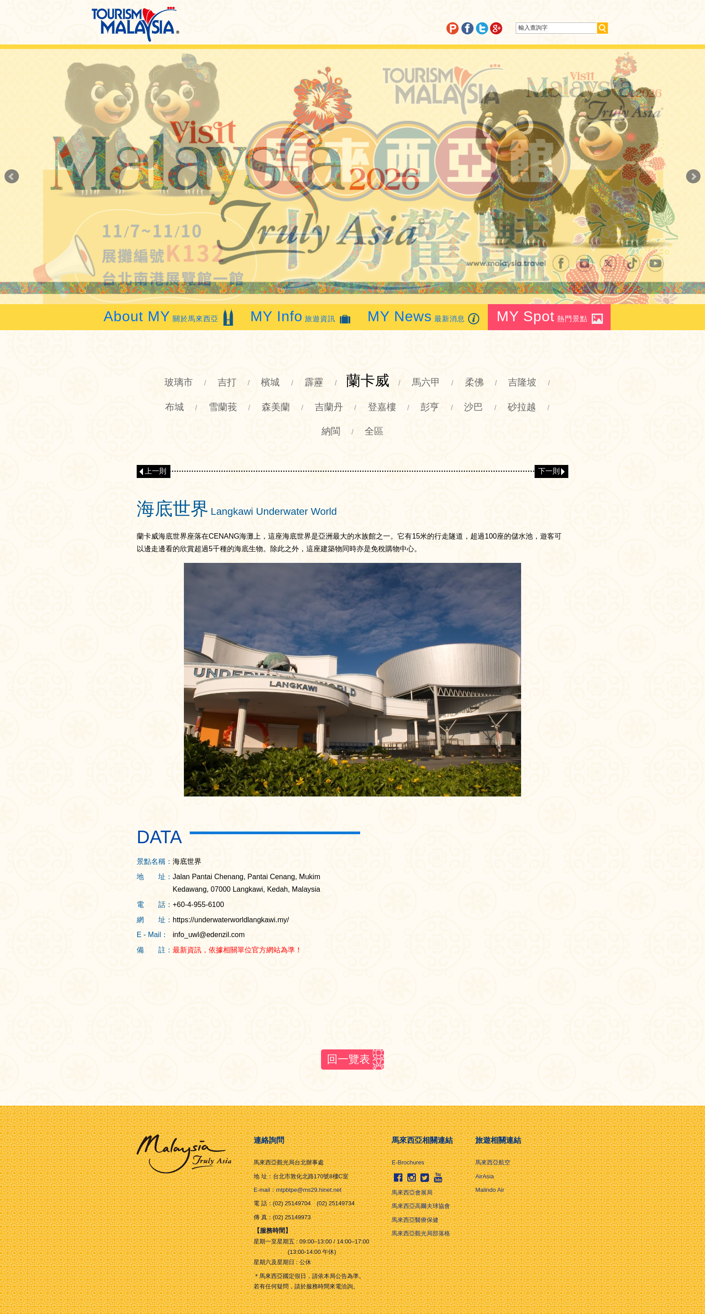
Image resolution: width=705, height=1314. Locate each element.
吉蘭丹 (329, 407)
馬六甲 (426, 382)
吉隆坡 (522, 382)
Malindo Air (489, 1189)
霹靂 (313, 382)
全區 (374, 431)
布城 (174, 407)
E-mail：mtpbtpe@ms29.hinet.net (297, 1189)
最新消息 (424, 317)
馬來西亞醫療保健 (415, 1220)
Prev (11, 176)
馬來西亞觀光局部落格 (421, 1233)
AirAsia (484, 1176)
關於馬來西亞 (169, 317)
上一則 (155, 471)
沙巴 (473, 407)
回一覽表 (348, 1059)
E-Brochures (408, 1162)
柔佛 (474, 382)
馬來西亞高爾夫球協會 (421, 1206)
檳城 (270, 382)
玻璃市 (179, 382)
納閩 (330, 431)
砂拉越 (522, 407)
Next (693, 176)
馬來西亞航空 (492, 1162)
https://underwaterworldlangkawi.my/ (231, 920)
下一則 (549, 471)
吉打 (227, 382)
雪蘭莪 (223, 407)
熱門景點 (551, 317)
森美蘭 (276, 407)
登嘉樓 (382, 407)
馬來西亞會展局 (412, 1192)
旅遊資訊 (301, 317)
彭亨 (429, 407)
